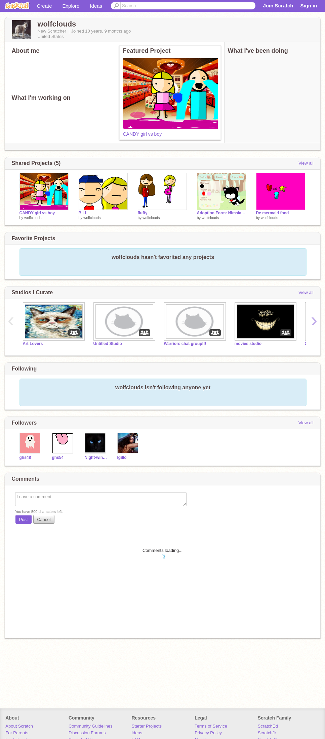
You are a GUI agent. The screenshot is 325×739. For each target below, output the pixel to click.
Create (44, 6)
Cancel (43, 519)
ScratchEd (268, 726)
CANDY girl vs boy (142, 134)
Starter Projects (147, 726)
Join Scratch (278, 5)
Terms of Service (211, 726)
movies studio (248, 343)
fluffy (143, 213)
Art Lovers (33, 343)
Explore (71, 6)
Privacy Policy (208, 732)
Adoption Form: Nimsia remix (221, 213)
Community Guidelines (91, 726)
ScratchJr (267, 732)
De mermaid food (272, 213)
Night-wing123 (96, 457)
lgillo (122, 457)
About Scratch (19, 726)
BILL (83, 213)
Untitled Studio (107, 343)
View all (306, 163)
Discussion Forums (87, 732)
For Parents (16, 732)
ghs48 (25, 457)
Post (23, 519)
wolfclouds (32, 218)
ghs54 (58, 457)
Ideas (96, 6)
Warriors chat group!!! (185, 343)
